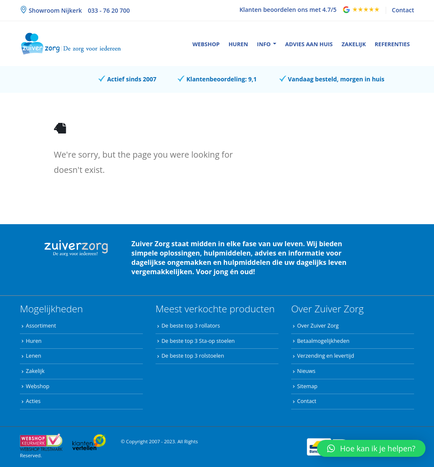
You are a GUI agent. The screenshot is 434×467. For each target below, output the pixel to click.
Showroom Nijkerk (54, 10)
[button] (371, 448)
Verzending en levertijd (325, 355)
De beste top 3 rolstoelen (192, 355)
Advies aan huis (309, 44)
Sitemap (307, 386)
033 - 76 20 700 (109, 10)
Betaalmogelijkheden (323, 341)
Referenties (392, 44)
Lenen (33, 355)
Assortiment (41, 325)
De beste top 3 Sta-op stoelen (198, 341)
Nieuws (306, 371)
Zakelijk (354, 44)
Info (263, 44)
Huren (238, 44)
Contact (403, 10)
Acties (33, 401)
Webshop (206, 44)
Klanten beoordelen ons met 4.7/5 (288, 10)
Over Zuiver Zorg (318, 325)
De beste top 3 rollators (190, 325)
